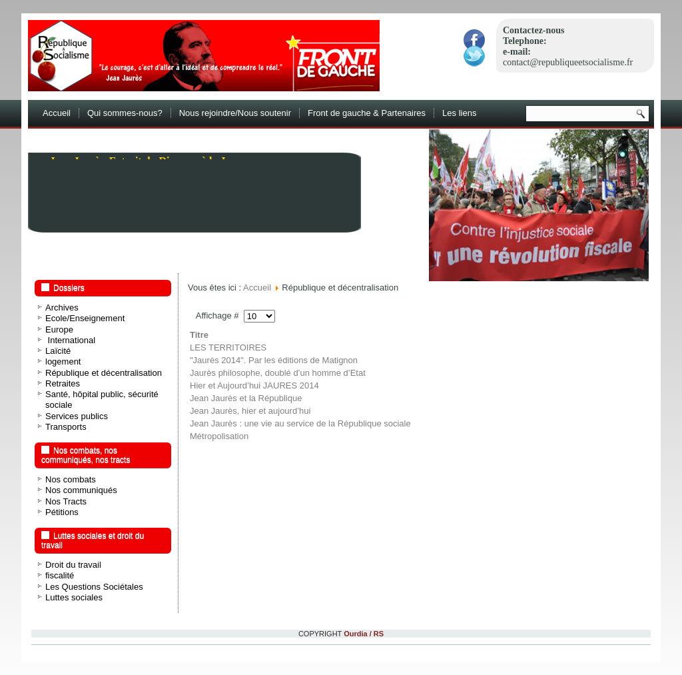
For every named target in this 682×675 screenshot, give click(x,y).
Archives (62, 308)
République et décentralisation (103, 373)
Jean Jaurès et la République (246, 398)
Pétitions (62, 512)
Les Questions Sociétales (94, 587)
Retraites (62, 383)
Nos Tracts (66, 501)
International (70, 340)
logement (63, 361)
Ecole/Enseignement (85, 318)
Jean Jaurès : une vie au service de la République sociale (300, 423)
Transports (66, 427)
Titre (199, 335)
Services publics (76, 416)
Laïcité (58, 351)
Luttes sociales (74, 597)
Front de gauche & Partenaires (367, 113)
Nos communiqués (81, 490)
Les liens (459, 113)
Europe (59, 330)
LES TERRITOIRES (228, 347)
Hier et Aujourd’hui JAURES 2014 (254, 385)
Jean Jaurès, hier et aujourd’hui (250, 411)
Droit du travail (73, 565)
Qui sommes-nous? (125, 113)
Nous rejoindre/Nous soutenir (235, 113)
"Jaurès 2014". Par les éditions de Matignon (274, 360)
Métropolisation (219, 436)
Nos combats (70, 479)
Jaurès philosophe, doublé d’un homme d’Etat (278, 373)
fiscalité (59, 575)
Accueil (57, 113)
